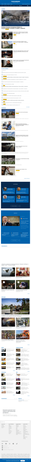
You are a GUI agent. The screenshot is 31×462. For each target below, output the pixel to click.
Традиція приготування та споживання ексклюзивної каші (8, 175)
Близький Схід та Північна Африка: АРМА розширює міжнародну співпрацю (9, 384)
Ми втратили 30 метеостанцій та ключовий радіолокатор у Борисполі (21, 192)
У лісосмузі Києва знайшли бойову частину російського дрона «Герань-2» (7, 340)
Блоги (15, 213)
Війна (2, 5)
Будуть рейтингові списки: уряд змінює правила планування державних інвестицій (10, 379)
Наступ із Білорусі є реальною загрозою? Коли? (25, 222)
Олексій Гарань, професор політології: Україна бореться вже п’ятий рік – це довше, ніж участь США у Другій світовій (20, 33)
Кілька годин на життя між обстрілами (22, 112)
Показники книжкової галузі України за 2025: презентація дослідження (9, 411)
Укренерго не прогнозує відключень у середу (9, 375)
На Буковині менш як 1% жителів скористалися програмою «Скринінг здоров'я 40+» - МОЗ (25, 350)
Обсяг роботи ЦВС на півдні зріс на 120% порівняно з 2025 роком (8, 201)
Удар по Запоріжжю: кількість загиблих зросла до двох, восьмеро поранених (12, 100)
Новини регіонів (19, 347)
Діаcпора (10, 432)
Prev (14, 398)
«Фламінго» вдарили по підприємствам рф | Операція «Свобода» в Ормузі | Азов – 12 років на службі (14, 265)
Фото (16, 427)
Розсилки (24, 438)
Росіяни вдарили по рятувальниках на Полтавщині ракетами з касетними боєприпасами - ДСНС (22, 290)
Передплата (25, 426)
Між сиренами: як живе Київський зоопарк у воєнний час (22, 159)
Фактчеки (10, 428)
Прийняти (22, 460)
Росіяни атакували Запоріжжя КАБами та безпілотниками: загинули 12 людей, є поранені (13, 27)
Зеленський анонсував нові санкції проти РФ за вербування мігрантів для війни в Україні (13, 72)
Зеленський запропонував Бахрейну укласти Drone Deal (21, 277)
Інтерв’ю (15, 184)
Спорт (17, 5)
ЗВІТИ (24, 436)
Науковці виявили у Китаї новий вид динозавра (7, 93)
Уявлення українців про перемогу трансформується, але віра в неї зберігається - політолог (13, 79)
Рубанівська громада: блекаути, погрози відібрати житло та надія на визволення (22, 135)
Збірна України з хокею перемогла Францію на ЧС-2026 (9, 74)
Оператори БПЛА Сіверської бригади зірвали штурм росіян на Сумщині (10, 359)
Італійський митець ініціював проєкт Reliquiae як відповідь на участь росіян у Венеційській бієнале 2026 (14, 130)
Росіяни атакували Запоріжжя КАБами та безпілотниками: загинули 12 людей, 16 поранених (15, 77)
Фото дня (3, 297)
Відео (16, 428)
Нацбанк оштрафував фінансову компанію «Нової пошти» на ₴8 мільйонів (10, 392)
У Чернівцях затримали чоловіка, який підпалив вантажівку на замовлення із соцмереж (25, 364)
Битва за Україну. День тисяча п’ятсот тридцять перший (21, 146)
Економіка (5, 5)
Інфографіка (17, 430)
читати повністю (15, 415)
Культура (14, 5)
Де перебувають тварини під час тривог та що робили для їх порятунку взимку (11, 164)
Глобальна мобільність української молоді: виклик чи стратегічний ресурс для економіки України (25, 235)
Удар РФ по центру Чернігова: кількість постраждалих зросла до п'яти (22, 327)
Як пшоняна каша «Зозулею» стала (21, 169)
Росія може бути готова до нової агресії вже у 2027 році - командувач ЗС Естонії (25, 388)
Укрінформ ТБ (4, 246)
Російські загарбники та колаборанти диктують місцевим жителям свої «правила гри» (12, 141)
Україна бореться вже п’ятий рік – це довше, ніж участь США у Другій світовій (8, 192)
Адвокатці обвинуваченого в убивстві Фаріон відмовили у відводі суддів (11, 95)
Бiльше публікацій (27, 178)
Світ (8, 5)
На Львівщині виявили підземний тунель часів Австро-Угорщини (7, 327)
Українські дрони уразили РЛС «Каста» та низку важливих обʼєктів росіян (11, 102)
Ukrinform (5, 446)
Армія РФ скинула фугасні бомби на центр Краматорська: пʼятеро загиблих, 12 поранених (20, 42)
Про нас (24, 425)
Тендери (24, 430)
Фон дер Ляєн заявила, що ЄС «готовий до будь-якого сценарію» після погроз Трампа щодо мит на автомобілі (25, 384)
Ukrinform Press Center (8, 449)
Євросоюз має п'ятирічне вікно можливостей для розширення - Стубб (25, 379)
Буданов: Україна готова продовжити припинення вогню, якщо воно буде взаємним (21, 60)
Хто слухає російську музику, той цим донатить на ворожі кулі (21, 200)
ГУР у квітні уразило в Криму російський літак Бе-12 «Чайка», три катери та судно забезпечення (10, 355)
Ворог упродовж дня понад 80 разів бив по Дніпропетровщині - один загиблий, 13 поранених (14, 88)
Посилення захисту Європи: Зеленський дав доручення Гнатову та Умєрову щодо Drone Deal (7, 290)
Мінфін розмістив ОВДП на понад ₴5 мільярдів (10, 387)
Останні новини (4, 68)
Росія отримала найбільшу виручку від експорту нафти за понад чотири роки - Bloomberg (25, 392)
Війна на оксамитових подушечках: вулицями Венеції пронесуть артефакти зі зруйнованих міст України (22, 124)
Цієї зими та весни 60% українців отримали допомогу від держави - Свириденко (12, 81)
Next (16, 398)
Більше (29, 293)
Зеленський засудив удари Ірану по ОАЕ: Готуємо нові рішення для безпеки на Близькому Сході (21, 51)
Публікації (3, 107)
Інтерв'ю (17, 426)
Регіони (11, 5)
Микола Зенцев (25, 218)
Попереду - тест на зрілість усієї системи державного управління (15, 235)
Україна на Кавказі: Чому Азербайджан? (5, 234)
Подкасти (17, 425)
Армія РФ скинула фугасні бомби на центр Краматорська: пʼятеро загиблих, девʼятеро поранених (25, 359)
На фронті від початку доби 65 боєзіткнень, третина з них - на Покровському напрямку (10, 364)
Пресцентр (2, 426)
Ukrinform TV (5, 447)
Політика (10, 426)
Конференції (17, 432)
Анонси (2, 427)
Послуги (2, 425)
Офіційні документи (18, 433)
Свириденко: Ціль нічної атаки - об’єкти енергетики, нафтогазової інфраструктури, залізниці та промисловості (22, 341)
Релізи (17, 434)
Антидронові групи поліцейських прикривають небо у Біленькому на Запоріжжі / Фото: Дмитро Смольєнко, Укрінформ (15, 316)
